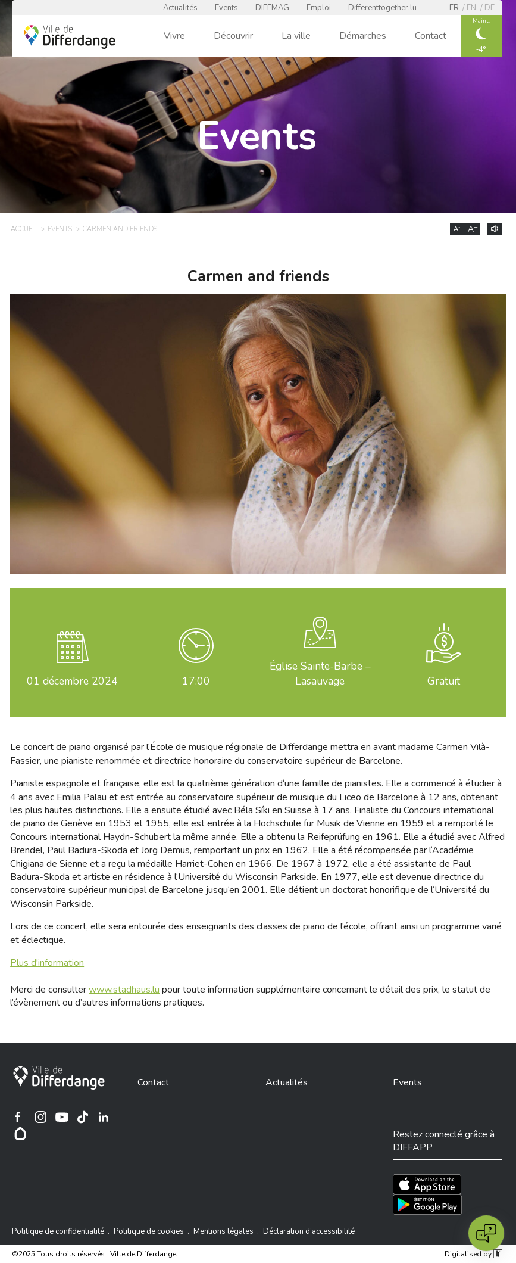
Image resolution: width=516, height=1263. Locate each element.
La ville (296, 35)
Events (226, 7)
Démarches (362, 35)
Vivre (174, 35)
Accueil (24, 229)
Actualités (180, 7)
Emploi (319, 7)
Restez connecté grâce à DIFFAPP (444, 1141)
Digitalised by (473, 1254)
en (471, 7)
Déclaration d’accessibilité (309, 1231)
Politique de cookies (149, 1231)
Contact (430, 35)
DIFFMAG (272, 7)
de (489, 7)
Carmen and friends (120, 229)
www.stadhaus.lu (124, 989)
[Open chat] (486, 1233)
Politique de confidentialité (58, 1231)
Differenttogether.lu (382, 7)
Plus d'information (47, 962)
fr (454, 7)
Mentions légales (223, 1231)
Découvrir (233, 35)
